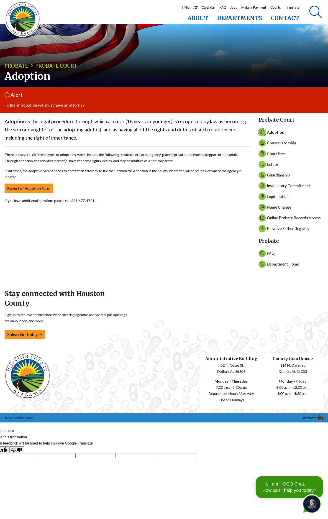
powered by (312, 419)
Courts (275, 7)
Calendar (208, 7)
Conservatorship (277, 144)
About (197, 18)
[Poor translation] (16, 451)
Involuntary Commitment (284, 187)
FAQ (222, 7)
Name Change (275, 208)
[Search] (315, 12)
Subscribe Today (24, 335)
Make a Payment (253, 7)
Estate (268, 165)
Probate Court (56, 67)
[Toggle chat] (310, 503)
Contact (285, 18)
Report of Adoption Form (28, 189)
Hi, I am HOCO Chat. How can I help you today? (289, 475)
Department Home (279, 265)
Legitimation (274, 197)
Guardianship (274, 176)
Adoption (271, 133)
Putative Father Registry (284, 229)
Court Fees (272, 155)
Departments (239, 18)
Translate (292, 7)
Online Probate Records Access (290, 219)
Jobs (233, 7)
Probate (16, 67)
